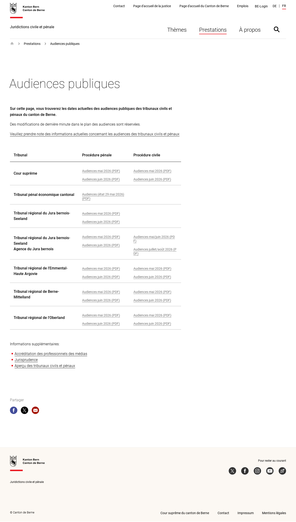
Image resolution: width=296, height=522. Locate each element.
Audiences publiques (65, 44)
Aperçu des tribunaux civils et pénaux (45, 366)
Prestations (213, 30)
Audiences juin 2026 (96, 180)
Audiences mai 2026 (96, 171)
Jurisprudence (26, 360)
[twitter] (24, 411)
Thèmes (177, 30)
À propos (250, 30)
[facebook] (13, 411)
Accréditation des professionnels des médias (51, 354)
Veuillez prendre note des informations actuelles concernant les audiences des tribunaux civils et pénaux (94, 134)
